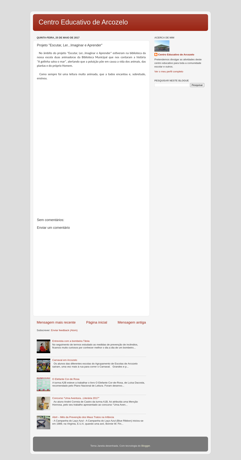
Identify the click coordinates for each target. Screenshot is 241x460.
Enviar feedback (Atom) (64, 330)
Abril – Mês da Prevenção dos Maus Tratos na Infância (83, 417)
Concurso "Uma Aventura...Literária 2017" (75, 398)
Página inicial (96, 322)
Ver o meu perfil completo (168, 71)
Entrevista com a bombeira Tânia (70, 341)
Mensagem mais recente (56, 322)
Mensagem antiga (132, 322)
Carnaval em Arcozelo (64, 360)
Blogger (145, 445)
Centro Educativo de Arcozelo (83, 22)
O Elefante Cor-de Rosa (65, 379)
